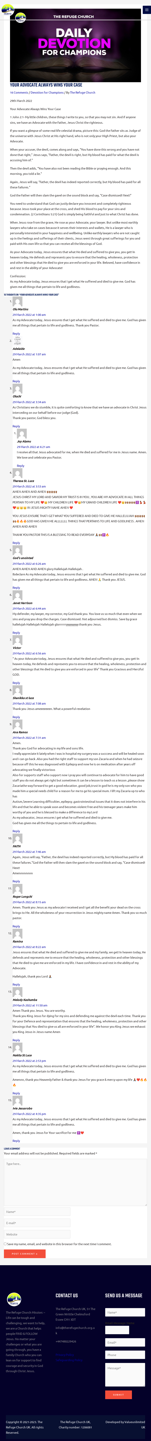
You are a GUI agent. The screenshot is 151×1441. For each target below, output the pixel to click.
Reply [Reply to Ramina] (16, 984)
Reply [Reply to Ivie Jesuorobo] (16, 1140)
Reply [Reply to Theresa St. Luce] (16, 543)
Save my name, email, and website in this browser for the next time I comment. (59, 1244)
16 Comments (19, 92)
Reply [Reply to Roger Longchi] (16, 926)
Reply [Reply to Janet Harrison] (16, 632)
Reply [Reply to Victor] (16, 683)
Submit (118, 1394)
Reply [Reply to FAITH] (16, 881)
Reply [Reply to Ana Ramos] (16, 831)
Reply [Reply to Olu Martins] (16, 333)
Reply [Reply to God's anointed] (16, 587)
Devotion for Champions (47, 92)
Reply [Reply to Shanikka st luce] (16, 717)
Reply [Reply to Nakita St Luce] (16, 1093)
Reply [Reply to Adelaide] (16, 381)
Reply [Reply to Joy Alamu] (20, 465)
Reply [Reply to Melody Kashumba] (16, 1040)
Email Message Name (119, 1323)
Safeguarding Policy (69, 1360)
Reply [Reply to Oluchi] (16, 426)
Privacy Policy (65, 1354)
